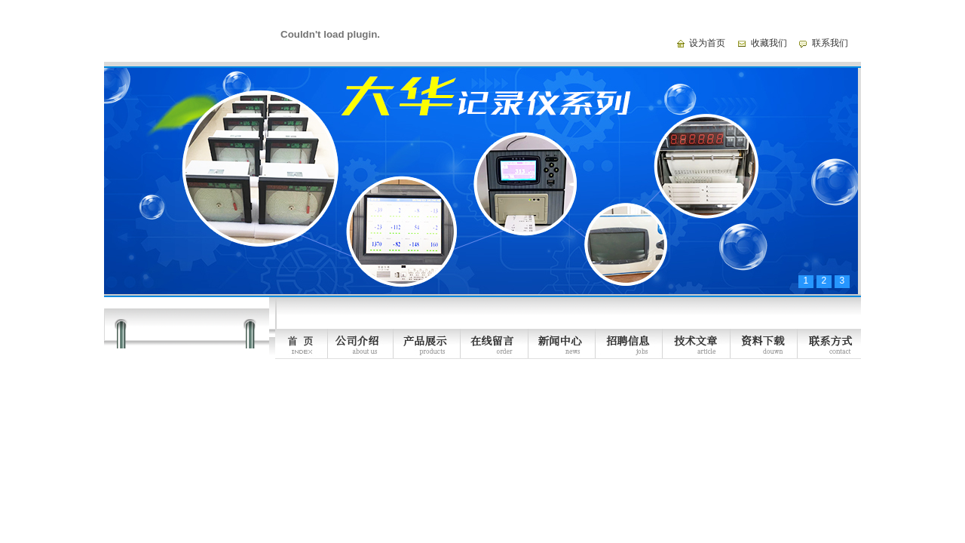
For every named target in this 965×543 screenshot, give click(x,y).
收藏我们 (769, 43)
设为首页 (707, 43)
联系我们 (830, 43)
